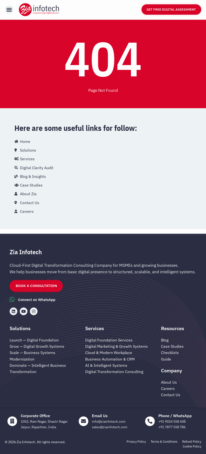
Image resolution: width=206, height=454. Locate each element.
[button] (9, 9)
